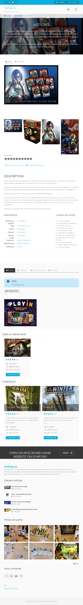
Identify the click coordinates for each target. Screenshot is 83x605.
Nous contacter (11, 589)
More (76, 564)
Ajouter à (9, 165)
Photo (8, 62)
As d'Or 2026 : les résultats (21, 502)
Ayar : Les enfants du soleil (21, 494)
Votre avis (19, 165)
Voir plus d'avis (12, 291)
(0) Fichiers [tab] (54, 270)
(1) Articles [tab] (22, 270)
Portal (19, 247)
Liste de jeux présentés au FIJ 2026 (24, 509)
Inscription (60, 2)
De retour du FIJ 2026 (19, 486)
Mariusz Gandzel (23, 243)
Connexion (73, 2)
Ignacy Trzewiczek (24, 240)
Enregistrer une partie (34, 165)
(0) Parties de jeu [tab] (37, 270)
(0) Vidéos (19, 62)
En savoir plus (13, 374)
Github (67, 453)
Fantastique (21, 232)
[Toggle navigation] (76, 9)
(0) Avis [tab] (9, 270)
